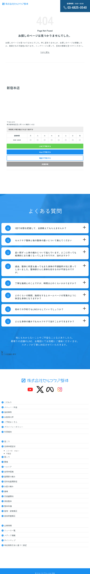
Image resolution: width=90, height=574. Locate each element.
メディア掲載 (9, 535)
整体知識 (8, 506)
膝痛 (6, 491)
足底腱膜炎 (9, 496)
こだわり (8, 402)
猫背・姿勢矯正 (10, 511)
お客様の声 (9, 417)
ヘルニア (8, 466)
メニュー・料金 (10, 407)
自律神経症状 (9, 446)
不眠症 (8, 453)
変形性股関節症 (10, 481)
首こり (7, 441)
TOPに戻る (45, 52)
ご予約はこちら (10, 422)
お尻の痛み (9, 486)
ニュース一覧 (9, 530)
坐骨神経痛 (9, 471)
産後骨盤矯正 (9, 515)
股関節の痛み (9, 476)
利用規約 (8, 431)
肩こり (7, 456)
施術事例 (8, 412)
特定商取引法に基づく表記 (15, 545)
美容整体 (8, 501)
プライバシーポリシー (13, 426)
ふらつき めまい (12, 451)
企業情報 (8, 525)
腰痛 (6, 461)
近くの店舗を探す (8, 353)
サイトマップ (9, 540)
